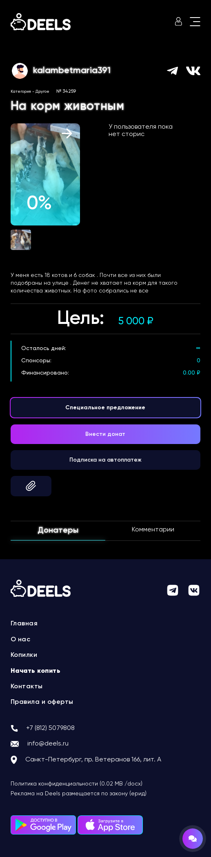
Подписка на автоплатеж (105, 460)
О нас (21, 639)
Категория (21, 91)
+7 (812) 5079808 (50, 728)
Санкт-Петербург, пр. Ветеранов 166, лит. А (93, 760)
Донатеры (58, 531)
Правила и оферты (42, 702)
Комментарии (153, 530)
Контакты (27, 686)
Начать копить (36, 671)
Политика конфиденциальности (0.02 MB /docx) (76, 784)
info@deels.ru (48, 744)
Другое (42, 91)
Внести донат (105, 434)
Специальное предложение (105, 408)
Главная (24, 623)
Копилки (24, 655)
